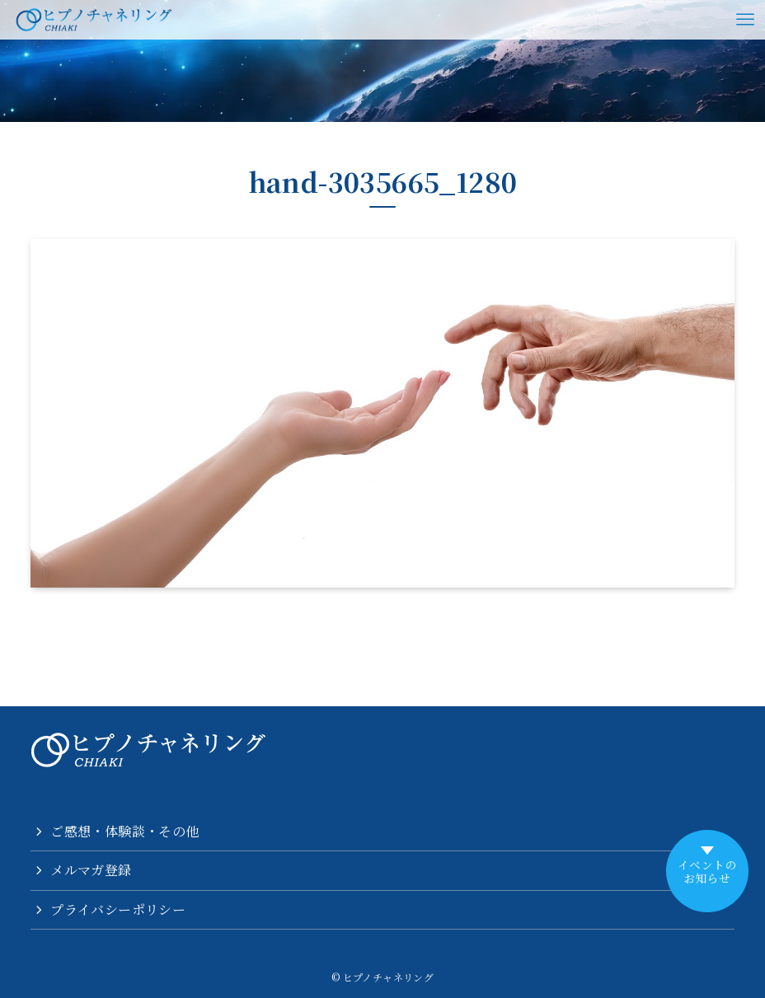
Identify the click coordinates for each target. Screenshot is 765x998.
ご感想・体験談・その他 (124, 831)
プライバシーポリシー (117, 909)
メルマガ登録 (90, 869)
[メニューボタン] (745, 20)
